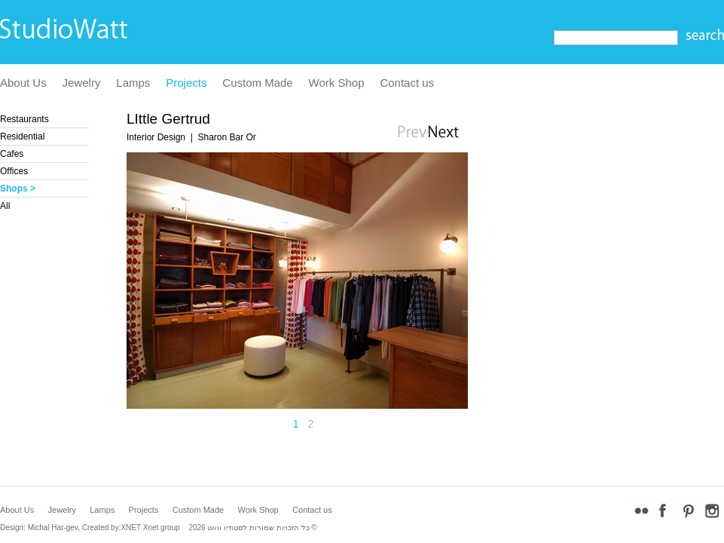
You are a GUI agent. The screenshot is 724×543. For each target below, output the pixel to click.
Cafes (11, 154)
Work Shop (337, 82)
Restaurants (24, 119)
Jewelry (82, 82)
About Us (23, 82)
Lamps (133, 82)
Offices (14, 171)
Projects (186, 82)
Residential (22, 136)
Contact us (407, 82)
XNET (131, 527)
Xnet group (161, 527)
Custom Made (257, 82)
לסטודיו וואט (227, 527)
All (5, 206)
